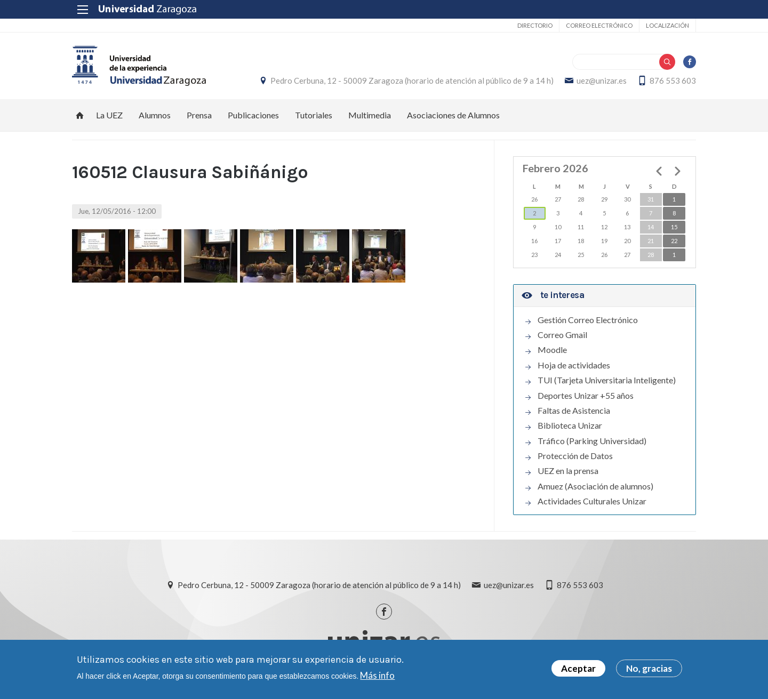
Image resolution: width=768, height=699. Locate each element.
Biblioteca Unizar (570, 425)
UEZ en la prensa (568, 471)
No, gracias (649, 669)
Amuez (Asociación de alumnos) (595, 486)
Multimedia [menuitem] (369, 115)
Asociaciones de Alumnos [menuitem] (453, 115)
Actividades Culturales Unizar (592, 501)
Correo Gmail (562, 335)
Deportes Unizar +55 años (586, 395)
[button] (98, 256)
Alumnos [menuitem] (155, 115)
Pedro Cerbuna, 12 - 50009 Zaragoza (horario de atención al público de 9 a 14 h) (412, 80)
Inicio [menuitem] (80, 115)
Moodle (552, 350)
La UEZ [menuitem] (109, 115)
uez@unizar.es (602, 80)
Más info (377, 676)
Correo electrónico (599, 25)
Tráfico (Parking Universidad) (592, 441)
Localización (667, 25)
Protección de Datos (575, 456)
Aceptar (578, 669)
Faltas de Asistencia (574, 410)
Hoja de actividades (574, 365)
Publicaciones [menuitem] (253, 115)
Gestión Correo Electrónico (588, 320)
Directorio (535, 25)
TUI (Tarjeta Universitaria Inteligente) (607, 380)
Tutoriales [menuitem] (313, 115)
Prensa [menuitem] (199, 115)
